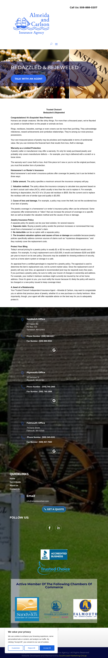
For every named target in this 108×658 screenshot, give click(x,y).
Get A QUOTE (55, 509)
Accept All (47, 648)
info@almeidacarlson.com (38, 501)
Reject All (31, 648)
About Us (14, 486)
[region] (31, 640)
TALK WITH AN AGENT (28, 78)
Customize (16, 648)
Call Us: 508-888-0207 (83, 7)
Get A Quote (15, 482)
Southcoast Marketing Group (73, 656)
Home (12, 479)
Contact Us (15, 489)
